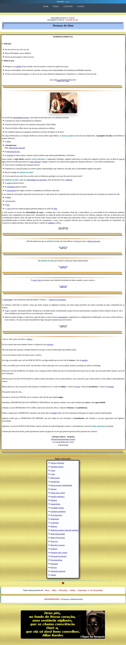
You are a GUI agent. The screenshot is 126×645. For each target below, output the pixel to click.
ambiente (69, 180)
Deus (21, 317)
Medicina (53, 526)
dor (7, 311)
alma (55, 209)
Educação (63, 590)
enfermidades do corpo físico (37, 180)
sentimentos (11, 187)
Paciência (53, 549)
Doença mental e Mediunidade (61, 485)
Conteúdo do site (72, 20)
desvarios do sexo (13, 152)
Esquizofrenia (55, 504)
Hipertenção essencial (16, 148)
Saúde (72, 590)
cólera (8, 141)
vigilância (51, 223)
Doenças (53, 489)
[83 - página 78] (63, 247)
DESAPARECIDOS (52, 599)
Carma (52, 470)
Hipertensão (54, 519)
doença (29, 339)
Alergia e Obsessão (57, 463)
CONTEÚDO (68, 6)
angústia (84, 360)
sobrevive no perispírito (57, 300)
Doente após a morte (57, 493)
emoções (50, 344)
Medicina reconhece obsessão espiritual (64, 530)
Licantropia (54, 523)
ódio (8, 205)
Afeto (54, 590)
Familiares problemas (58, 511)
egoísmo (111, 387)
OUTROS (80, 6)
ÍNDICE (56, 6)
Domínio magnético (57, 497)
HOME (45, 6)
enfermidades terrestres (21, 118)
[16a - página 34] (63, 227)
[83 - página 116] (63, 266)
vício (9, 209)
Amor (47, 590)
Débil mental (55, 478)
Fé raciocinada (96, 590)
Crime (52, 474)
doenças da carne (94, 241)
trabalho (18, 66)
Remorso (53, 567)
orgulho (54, 413)
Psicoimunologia (56, 560)
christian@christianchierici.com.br (63, 439)
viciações (10, 155)
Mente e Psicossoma (57, 538)
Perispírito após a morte (58, 553)
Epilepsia (53, 500)
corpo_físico (36, 280)
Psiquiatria (54, 564)
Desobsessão (54, 482)
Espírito (72, 18)
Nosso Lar (54, 541)
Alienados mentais (57, 467)
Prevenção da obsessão (58, 556)
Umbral (53, 575)
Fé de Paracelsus (56, 515)
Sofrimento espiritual (57, 571)
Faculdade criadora (57, 508)
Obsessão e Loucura (57, 545)
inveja (78, 387)
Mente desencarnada (57, 534)
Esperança (82, 590)
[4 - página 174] (63, 325)
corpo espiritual (35, 162)
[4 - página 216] (63, 286)
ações (9, 183)
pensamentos (11, 190)
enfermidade (8, 300)
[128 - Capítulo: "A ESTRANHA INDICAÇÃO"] (63, 80)
